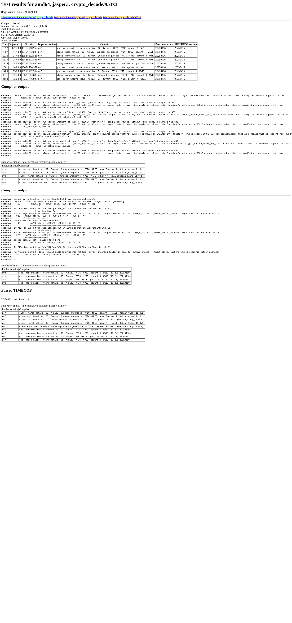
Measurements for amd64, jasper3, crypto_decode (27, 17)
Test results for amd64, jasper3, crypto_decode (78, 17)
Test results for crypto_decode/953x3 (122, 17)
